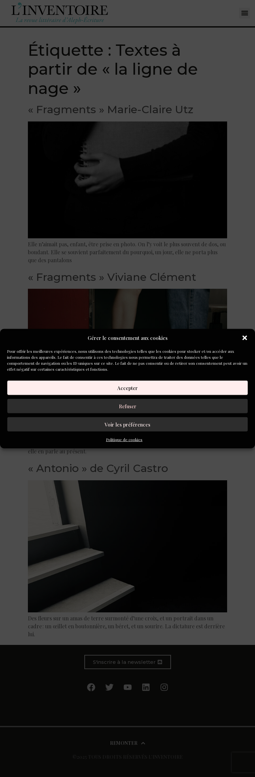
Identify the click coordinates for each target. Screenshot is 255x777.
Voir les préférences (127, 424)
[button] (244, 338)
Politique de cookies (124, 439)
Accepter (127, 387)
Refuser (127, 406)
